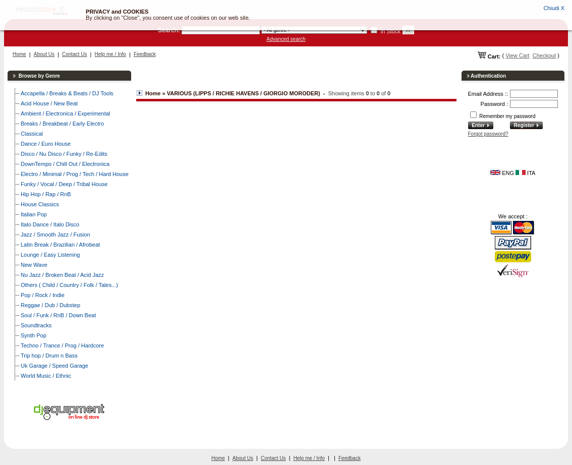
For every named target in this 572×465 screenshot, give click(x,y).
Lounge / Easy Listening (50, 255)
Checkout (544, 55)
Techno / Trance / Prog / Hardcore (62, 345)
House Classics (40, 204)
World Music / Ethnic (46, 376)
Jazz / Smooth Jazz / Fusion (55, 234)
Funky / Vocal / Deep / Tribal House (64, 184)
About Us (44, 54)
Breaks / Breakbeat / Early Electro (62, 124)
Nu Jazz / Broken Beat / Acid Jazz (62, 275)
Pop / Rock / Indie (43, 295)
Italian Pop (34, 214)
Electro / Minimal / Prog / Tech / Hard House (75, 174)
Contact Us (74, 54)
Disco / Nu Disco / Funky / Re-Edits (64, 154)
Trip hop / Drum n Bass (49, 356)
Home (19, 54)
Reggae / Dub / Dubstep (50, 305)
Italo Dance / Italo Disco (50, 224)
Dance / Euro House (46, 144)
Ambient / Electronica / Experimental (65, 113)
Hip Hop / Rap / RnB (46, 194)
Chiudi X (553, 8)
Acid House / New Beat (49, 103)
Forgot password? (488, 134)
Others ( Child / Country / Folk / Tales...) (69, 285)
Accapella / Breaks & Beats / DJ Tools (67, 93)
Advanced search (285, 39)
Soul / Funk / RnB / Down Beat (58, 315)
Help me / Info (110, 54)
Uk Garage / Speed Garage (54, 366)
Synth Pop (33, 335)
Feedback (145, 54)
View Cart (517, 55)
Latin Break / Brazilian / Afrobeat (60, 245)
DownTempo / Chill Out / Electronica (65, 164)
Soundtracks (36, 325)
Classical (32, 134)
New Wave (34, 265)
